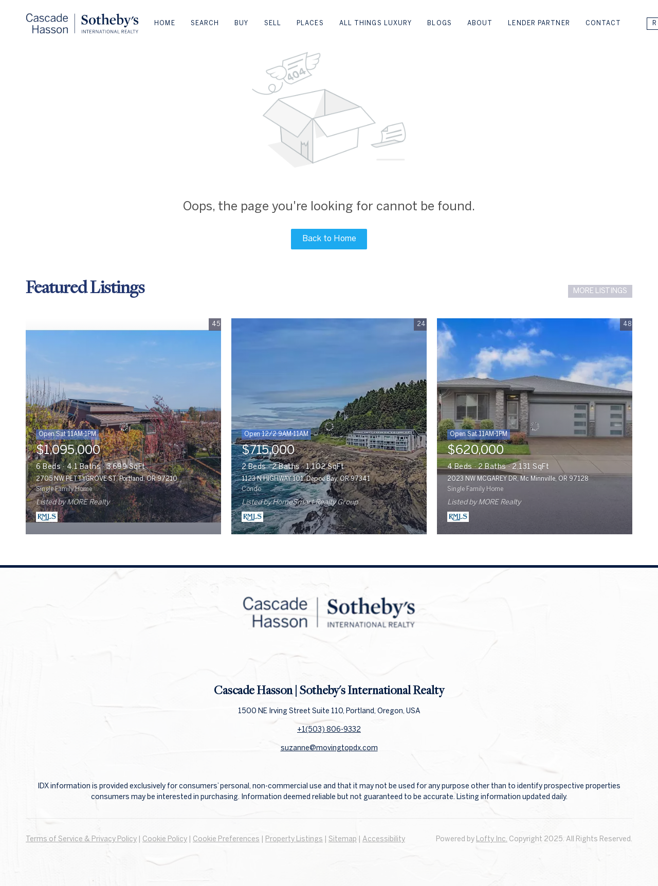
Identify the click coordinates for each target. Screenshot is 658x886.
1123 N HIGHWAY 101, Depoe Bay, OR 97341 (306, 479)
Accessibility (383, 839)
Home (164, 23)
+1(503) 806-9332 (329, 730)
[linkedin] (329, 659)
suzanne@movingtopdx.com (329, 748)
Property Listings (294, 839)
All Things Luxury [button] (375, 23)
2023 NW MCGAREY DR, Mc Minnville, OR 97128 (517, 479)
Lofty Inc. (491, 839)
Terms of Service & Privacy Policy (81, 839)
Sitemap (342, 839)
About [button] (480, 23)
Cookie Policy (164, 839)
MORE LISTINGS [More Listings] (600, 291)
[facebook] (308, 659)
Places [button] (310, 23)
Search (205, 23)
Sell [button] (272, 23)
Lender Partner (539, 23)
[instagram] (349, 659)
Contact (604, 23)
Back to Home (329, 239)
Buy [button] (241, 23)
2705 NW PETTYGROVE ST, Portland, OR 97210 (106, 479)
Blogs (439, 23)
